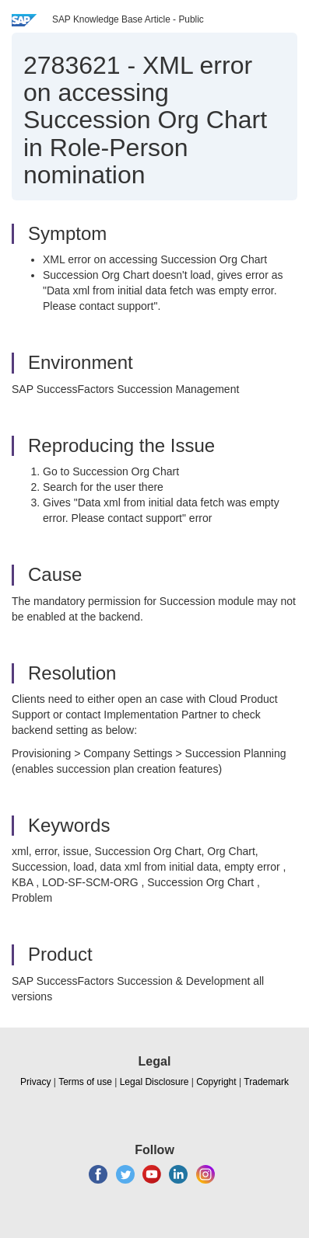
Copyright (216, 1081)
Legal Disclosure (154, 1081)
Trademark (266, 1081)
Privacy (35, 1081)
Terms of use (85, 1081)
